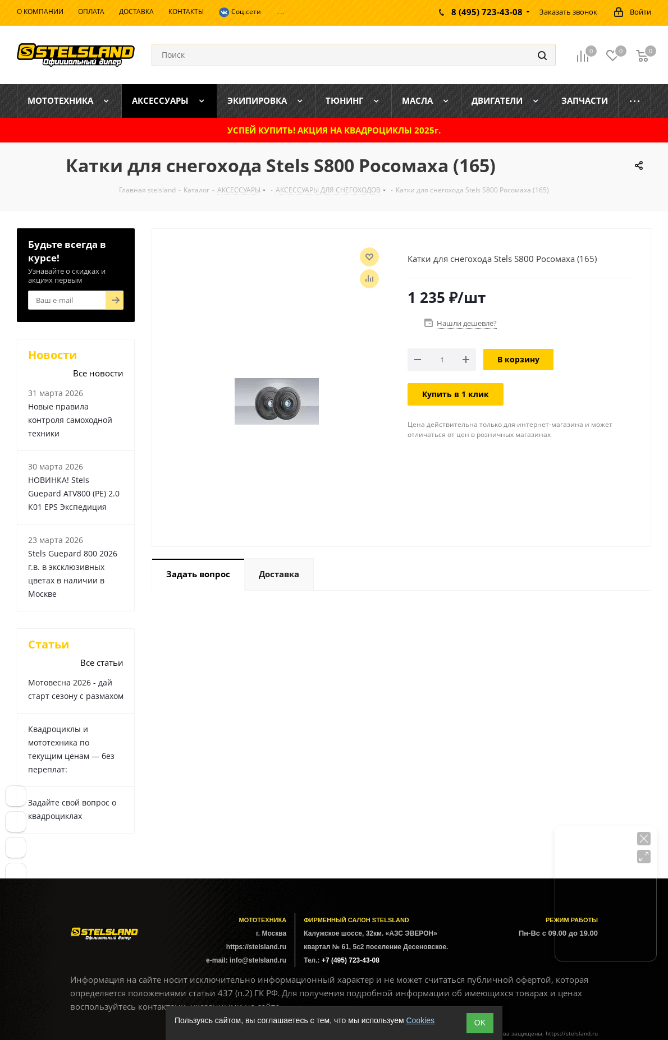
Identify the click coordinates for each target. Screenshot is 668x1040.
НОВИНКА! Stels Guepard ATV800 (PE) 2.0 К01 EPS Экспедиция (74, 493)
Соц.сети (239, 12)
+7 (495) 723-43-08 (350, 960)
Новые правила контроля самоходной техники (70, 420)
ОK (480, 1022)
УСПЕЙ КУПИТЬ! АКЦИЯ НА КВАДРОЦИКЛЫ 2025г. (334, 130)
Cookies (420, 1020)
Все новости (98, 373)
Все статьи (101, 662)
